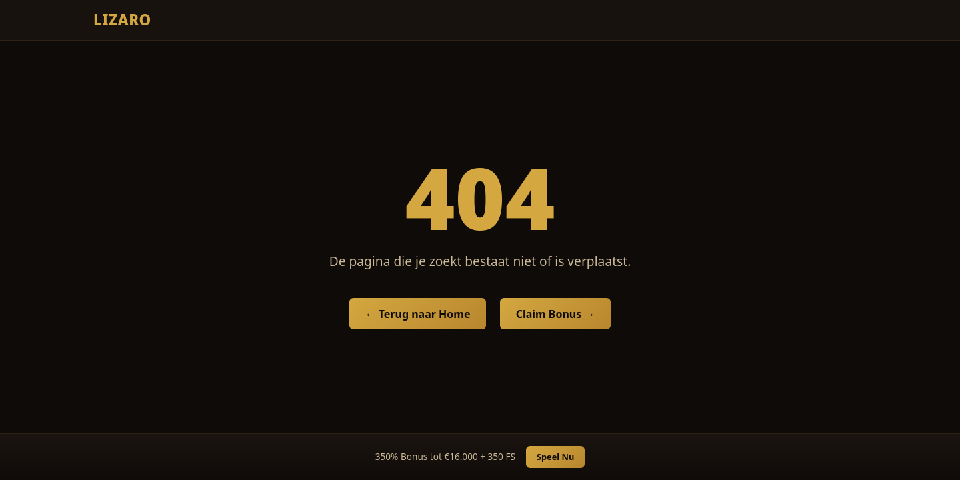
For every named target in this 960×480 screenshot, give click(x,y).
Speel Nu (555, 457)
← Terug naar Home (418, 314)
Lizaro (122, 19)
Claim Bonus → (555, 314)
